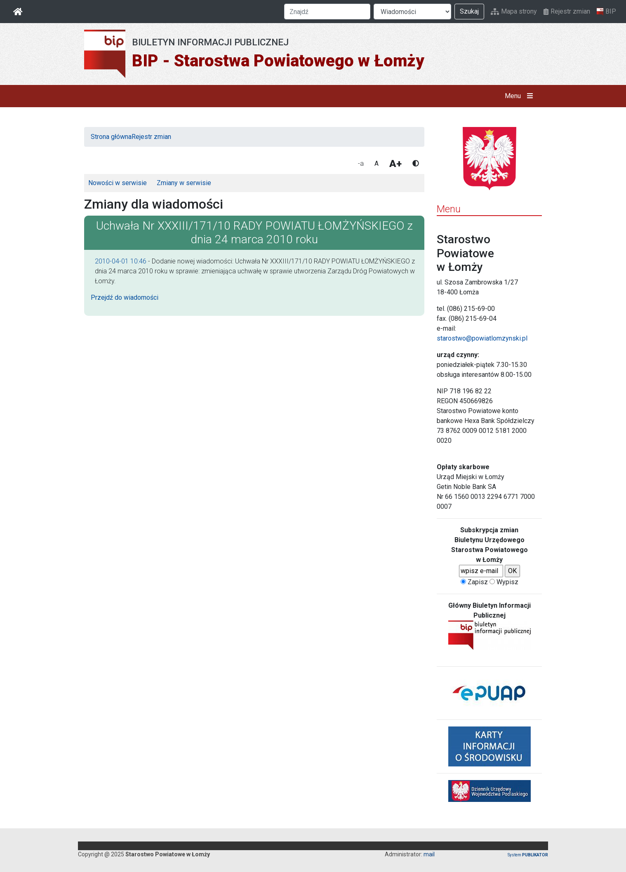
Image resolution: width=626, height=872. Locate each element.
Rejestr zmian (567, 11)
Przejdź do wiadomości (124, 297)
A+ (395, 163)
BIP (606, 11)
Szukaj (469, 11)
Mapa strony (514, 11)
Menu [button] (521, 96)
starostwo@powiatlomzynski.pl (482, 338)
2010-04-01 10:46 (120, 261)
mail (429, 854)
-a (361, 163)
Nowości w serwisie (117, 183)
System (528, 855)
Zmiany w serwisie (184, 183)
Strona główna (111, 137)
